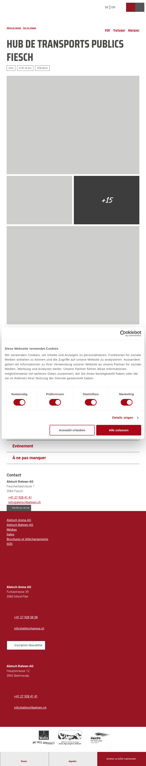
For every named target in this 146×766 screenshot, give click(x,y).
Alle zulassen (119, 430)
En (113, 7)
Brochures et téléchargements (27, 539)
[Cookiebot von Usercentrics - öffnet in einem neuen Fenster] (123, 333)
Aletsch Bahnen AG (20, 525)
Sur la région (29, 28)
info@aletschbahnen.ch (30, 707)
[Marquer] (133, 28)
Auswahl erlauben (72, 430)
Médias (12, 530)
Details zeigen (122, 417)
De (106, 7)
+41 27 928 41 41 (26, 696)
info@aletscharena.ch (29, 628)
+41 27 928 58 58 (26, 617)
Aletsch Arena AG (19, 520)
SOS (9, 544)
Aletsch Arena (14, 28)
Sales (10, 534)
